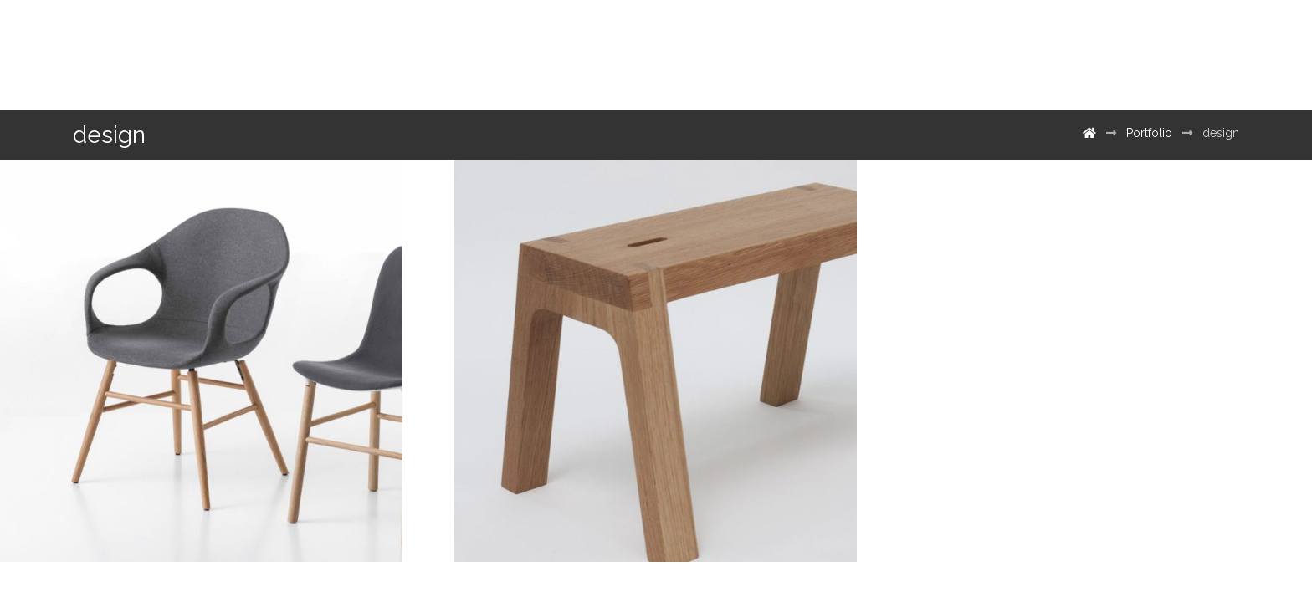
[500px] (1207, 48)
